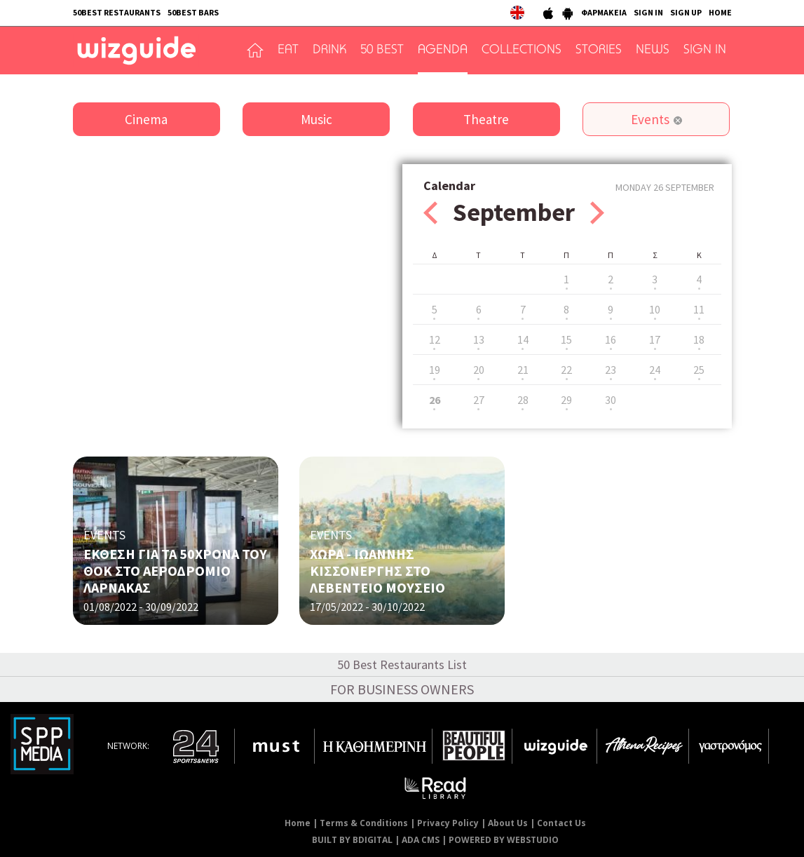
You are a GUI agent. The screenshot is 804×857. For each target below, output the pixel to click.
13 (478, 339)
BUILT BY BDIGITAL (352, 840)
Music (316, 119)
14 (523, 339)
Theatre (486, 119)
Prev (430, 213)
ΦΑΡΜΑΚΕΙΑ (604, 12)
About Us (508, 823)
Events (650, 119)
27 (478, 400)
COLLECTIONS (521, 50)
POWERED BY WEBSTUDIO (504, 840)
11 (698, 309)
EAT (288, 50)
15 (566, 339)
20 (478, 370)
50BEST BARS (193, 12)
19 (434, 370)
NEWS (652, 50)
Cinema (146, 119)
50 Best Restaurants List (402, 664)
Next (597, 213)
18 (698, 339)
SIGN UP (686, 12)
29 (566, 400)
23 (610, 370)
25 (698, 370)
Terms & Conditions (364, 823)
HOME (720, 12)
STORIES (598, 50)
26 (434, 400)
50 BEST (382, 50)
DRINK (329, 50)
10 (654, 309)
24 (654, 370)
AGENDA (443, 50)
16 (610, 339)
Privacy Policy (448, 823)
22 (566, 370)
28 (523, 400)
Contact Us (561, 823)
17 (654, 339)
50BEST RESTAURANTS (117, 12)
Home (298, 823)
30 (610, 400)
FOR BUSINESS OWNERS (402, 689)
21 (523, 370)
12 (434, 339)
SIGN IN (648, 12)
